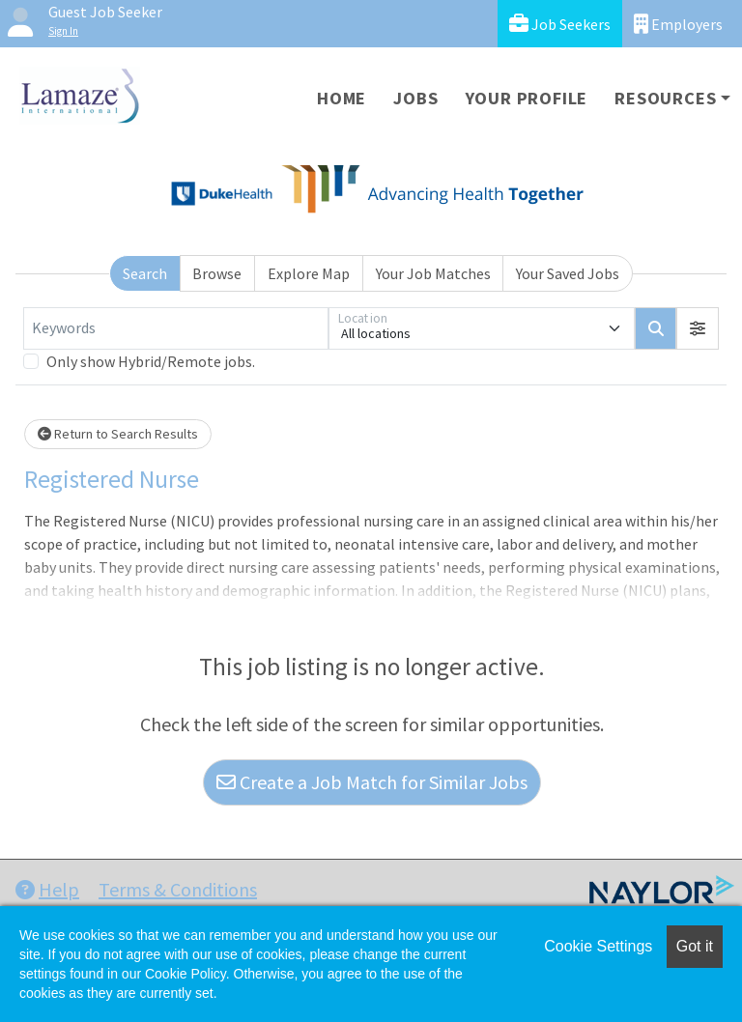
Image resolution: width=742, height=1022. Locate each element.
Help (47, 889)
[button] (697, 328)
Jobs (415, 98)
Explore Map (309, 273)
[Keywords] (175, 328)
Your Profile (527, 98)
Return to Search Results (118, 433)
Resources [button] (665, 98)
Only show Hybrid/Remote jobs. (150, 361)
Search (145, 273)
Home (341, 98)
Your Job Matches (433, 273)
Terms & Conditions (178, 889)
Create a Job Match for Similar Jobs (372, 782)
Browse (217, 273)
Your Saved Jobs (567, 273)
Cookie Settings (598, 946)
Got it (694, 946)
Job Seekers (560, 24)
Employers (678, 24)
